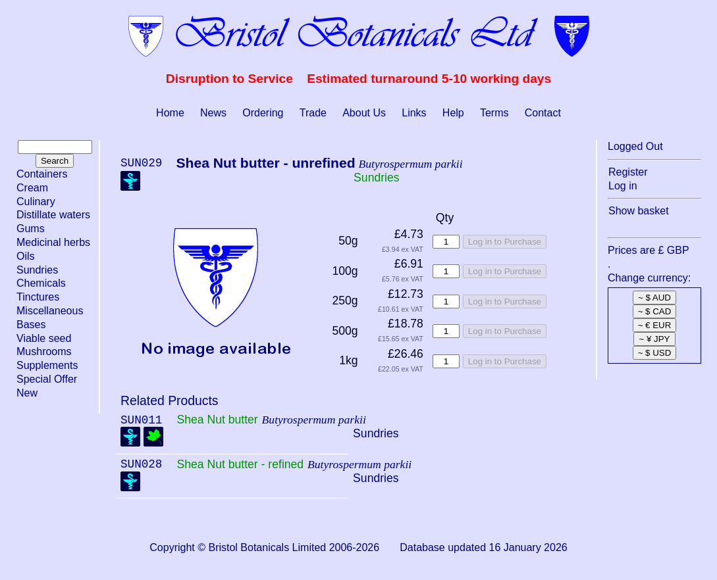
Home (170, 112)
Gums (30, 228)
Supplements (47, 365)
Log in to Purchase (504, 242)
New (27, 393)
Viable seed (43, 338)
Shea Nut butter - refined (240, 464)
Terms (494, 112)
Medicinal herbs (53, 242)
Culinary (35, 201)
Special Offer (46, 379)
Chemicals (41, 283)
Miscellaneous (49, 310)
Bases (30, 324)
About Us (364, 112)
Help (453, 112)
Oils (25, 256)
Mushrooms (44, 351)
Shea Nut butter (216, 419)
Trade (313, 112)
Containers (41, 174)
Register (628, 172)
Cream (32, 187)
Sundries (37, 270)
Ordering (262, 112)
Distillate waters (53, 214)
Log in (622, 185)
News (213, 112)
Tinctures (37, 296)
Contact (543, 112)
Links (414, 112)
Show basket (638, 210)
